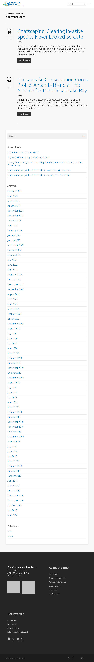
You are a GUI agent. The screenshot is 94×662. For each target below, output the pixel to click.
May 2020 (12, 343)
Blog (19, 41)
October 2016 (14, 505)
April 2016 (12, 515)
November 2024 (15, 215)
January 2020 (13, 362)
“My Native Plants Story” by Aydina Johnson (28, 157)
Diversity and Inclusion (57, 578)
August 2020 (13, 328)
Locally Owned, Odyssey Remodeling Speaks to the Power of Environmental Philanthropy (45, 164)
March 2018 (13, 461)
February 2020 (14, 358)
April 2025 (12, 196)
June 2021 (12, 299)
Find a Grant (11, 624)
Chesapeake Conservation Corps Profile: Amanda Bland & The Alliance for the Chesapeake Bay (52, 85)
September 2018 (15, 436)
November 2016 (15, 500)
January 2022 (13, 279)
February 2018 (14, 466)
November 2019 (15, 367)
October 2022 (14, 250)
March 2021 (13, 308)
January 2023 (13, 240)
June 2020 (12, 338)
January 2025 (13, 205)
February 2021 (14, 313)
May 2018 (12, 456)
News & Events (13, 628)
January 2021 (13, 318)
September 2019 (15, 377)
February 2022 (14, 274)
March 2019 (13, 407)
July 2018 (12, 446)
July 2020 (12, 333)
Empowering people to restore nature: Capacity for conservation (39, 174)
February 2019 (14, 412)
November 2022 (15, 245)
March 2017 (13, 485)
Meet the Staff (54, 594)
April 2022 (12, 269)
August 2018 (13, 441)
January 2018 (13, 470)
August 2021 (13, 294)
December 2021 (15, 284)
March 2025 (13, 200)
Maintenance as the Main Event (23, 152)
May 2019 (12, 397)
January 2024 (13, 235)
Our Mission (53, 574)
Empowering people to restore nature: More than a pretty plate (39, 170)
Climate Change (54, 586)
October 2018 (14, 431)
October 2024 (14, 220)
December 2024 (15, 210)
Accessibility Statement (57, 582)
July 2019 (12, 387)
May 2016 (12, 510)
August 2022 (13, 254)
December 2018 (15, 421)
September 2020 (15, 323)
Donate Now (12, 620)
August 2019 (13, 382)
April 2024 (12, 225)
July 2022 (12, 259)
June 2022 (12, 264)
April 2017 (12, 480)
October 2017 (14, 475)
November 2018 (15, 426)
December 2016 (15, 495)
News (10, 536)
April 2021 (12, 304)
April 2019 (12, 402)
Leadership (53, 590)
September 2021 (15, 289)
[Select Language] (76, 4)
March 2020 (13, 353)
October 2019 (14, 372)
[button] (89, 4)
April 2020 (12, 348)
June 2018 (12, 451)
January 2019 (13, 416)
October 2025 (14, 191)
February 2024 (14, 230)
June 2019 (12, 392)
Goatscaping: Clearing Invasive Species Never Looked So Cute (50, 34)
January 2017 (13, 490)
